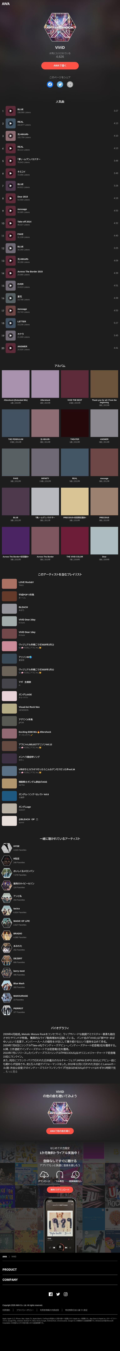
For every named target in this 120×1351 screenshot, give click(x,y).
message (104, 478)
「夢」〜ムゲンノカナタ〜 (45, 518)
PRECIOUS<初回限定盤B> (74, 518)
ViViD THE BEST (75, 400)
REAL (74, 478)
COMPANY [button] (10, 1280)
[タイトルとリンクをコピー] (70, 84)
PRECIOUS (104, 518)
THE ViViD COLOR (75, 557)
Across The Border (45, 557)
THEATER (74, 439)
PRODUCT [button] (9, 1269)
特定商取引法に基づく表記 (76, 1310)
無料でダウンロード (60, 1189)
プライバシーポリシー (25, 1310)
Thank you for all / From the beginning (104, 401)
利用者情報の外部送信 (49, 1310)
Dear (104, 557)
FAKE (15, 478)
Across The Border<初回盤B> (16, 557)
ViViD (14, 1257)
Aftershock (45, 400)
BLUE (15, 518)
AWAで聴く (60, 65)
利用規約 (6, 1310)
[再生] (10, 110)
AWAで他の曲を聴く (60, 1131)
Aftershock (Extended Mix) (16, 400)
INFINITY (45, 478)
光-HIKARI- (45, 439)
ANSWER (104, 439)
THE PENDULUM (15, 439)
